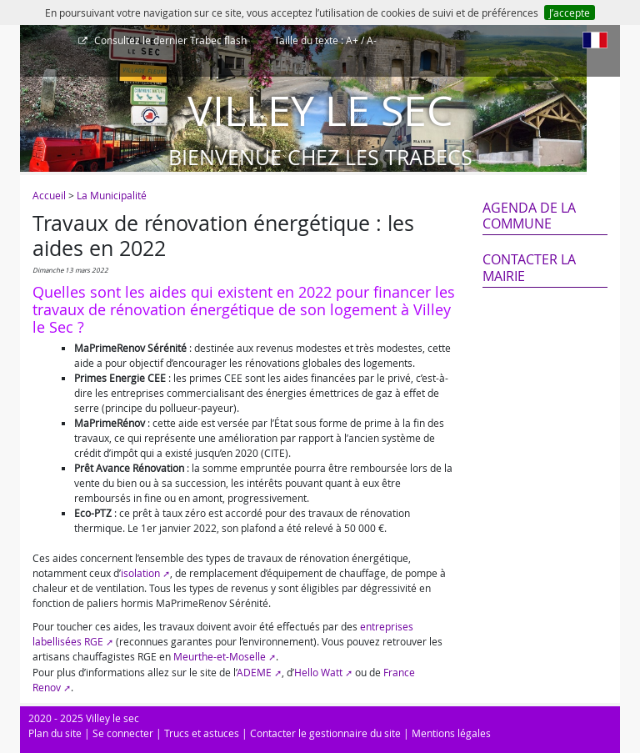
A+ (352, 40)
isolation (140, 573)
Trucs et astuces (201, 733)
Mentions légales (451, 733)
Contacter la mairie (529, 267)
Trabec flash (169, 40)
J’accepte (569, 12)
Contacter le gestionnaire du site (325, 733)
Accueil (49, 195)
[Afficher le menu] (36, 46)
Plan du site (55, 733)
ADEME (254, 672)
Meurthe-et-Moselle (219, 656)
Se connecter (122, 733)
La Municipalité (112, 195)
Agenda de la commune (529, 215)
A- (372, 40)
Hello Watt (318, 672)
